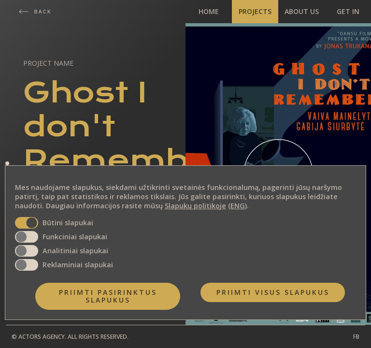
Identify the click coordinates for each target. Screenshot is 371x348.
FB (356, 337)
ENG (237, 205)
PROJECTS (255, 11)
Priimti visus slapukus (272, 292)
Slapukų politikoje (195, 205)
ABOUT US (302, 11)
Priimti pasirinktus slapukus (108, 296)
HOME (209, 11)
